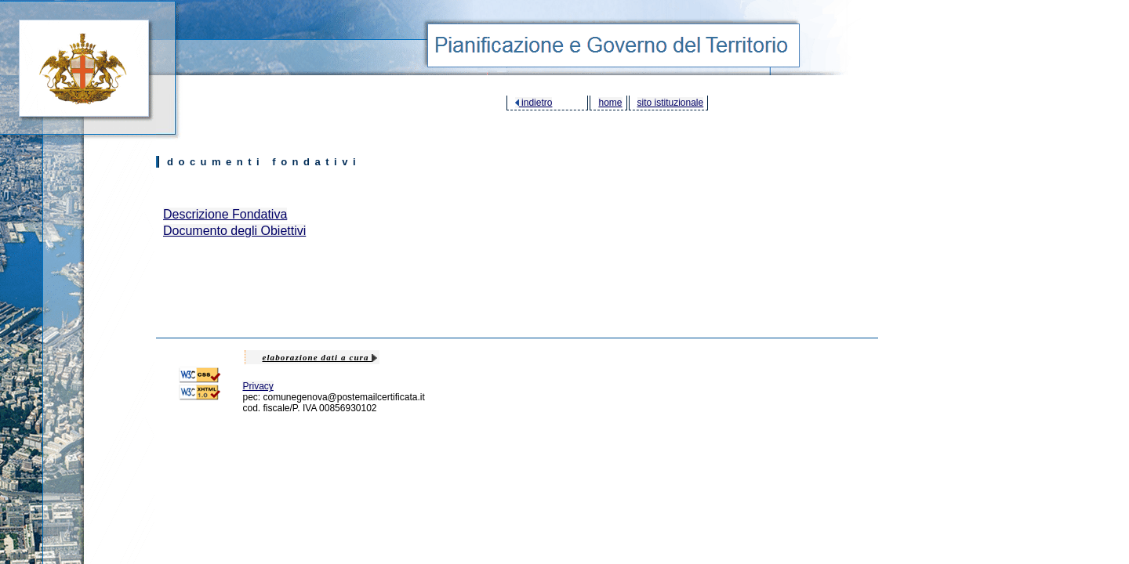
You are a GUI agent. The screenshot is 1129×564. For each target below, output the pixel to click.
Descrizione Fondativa (225, 214)
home (610, 102)
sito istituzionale (670, 102)
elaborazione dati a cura (319, 357)
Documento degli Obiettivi (234, 230)
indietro (534, 102)
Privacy (257, 386)
